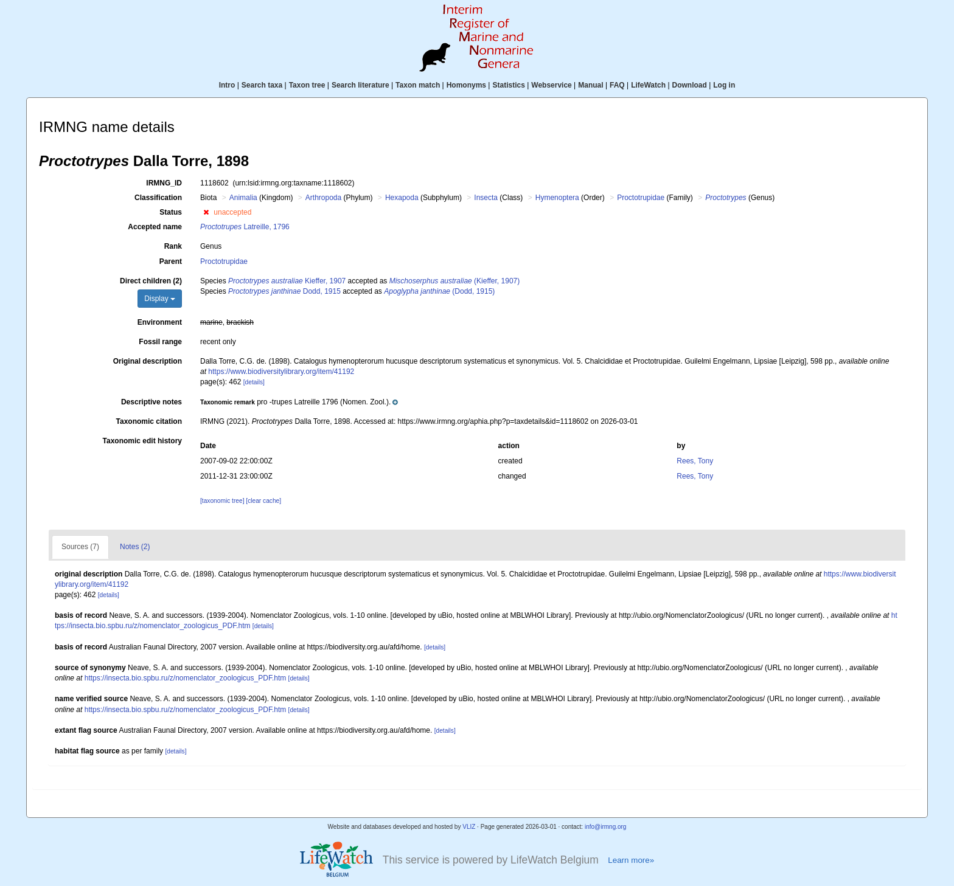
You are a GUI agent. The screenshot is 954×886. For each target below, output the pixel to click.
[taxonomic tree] (222, 500)
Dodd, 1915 (284, 291)
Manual (590, 85)
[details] (254, 382)
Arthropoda (323, 197)
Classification (158, 197)
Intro (227, 85)
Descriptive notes (151, 402)
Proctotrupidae (640, 197)
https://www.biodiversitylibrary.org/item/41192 (281, 371)
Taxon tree (307, 85)
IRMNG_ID (164, 183)
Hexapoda (402, 197)
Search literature (360, 85)
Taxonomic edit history (142, 441)
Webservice (551, 85)
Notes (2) (135, 546)
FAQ (617, 85)
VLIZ (468, 826)
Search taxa (262, 85)
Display (159, 298)
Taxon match (417, 85)
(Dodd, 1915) (439, 291)
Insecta (486, 197)
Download (689, 85)
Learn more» (631, 860)
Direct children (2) (151, 281)
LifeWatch (648, 85)
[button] (206, 212)
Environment (160, 322)
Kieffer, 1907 (287, 281)
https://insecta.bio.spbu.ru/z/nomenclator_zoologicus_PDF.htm (186, 678)
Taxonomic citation (149, 421)
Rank (173, 246)
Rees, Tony (695, 461)
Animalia (243, 197)
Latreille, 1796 (245, 227)
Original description (147, 361)
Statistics (508, 85)
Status (170, 212)
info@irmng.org (606, 826)
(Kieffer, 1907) (454, 281)
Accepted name (155, 227)
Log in (724, 85)
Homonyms (466, 85)
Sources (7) (80, 546)
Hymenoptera (557, 197)
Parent (170, 261)
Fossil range (160, 341)
